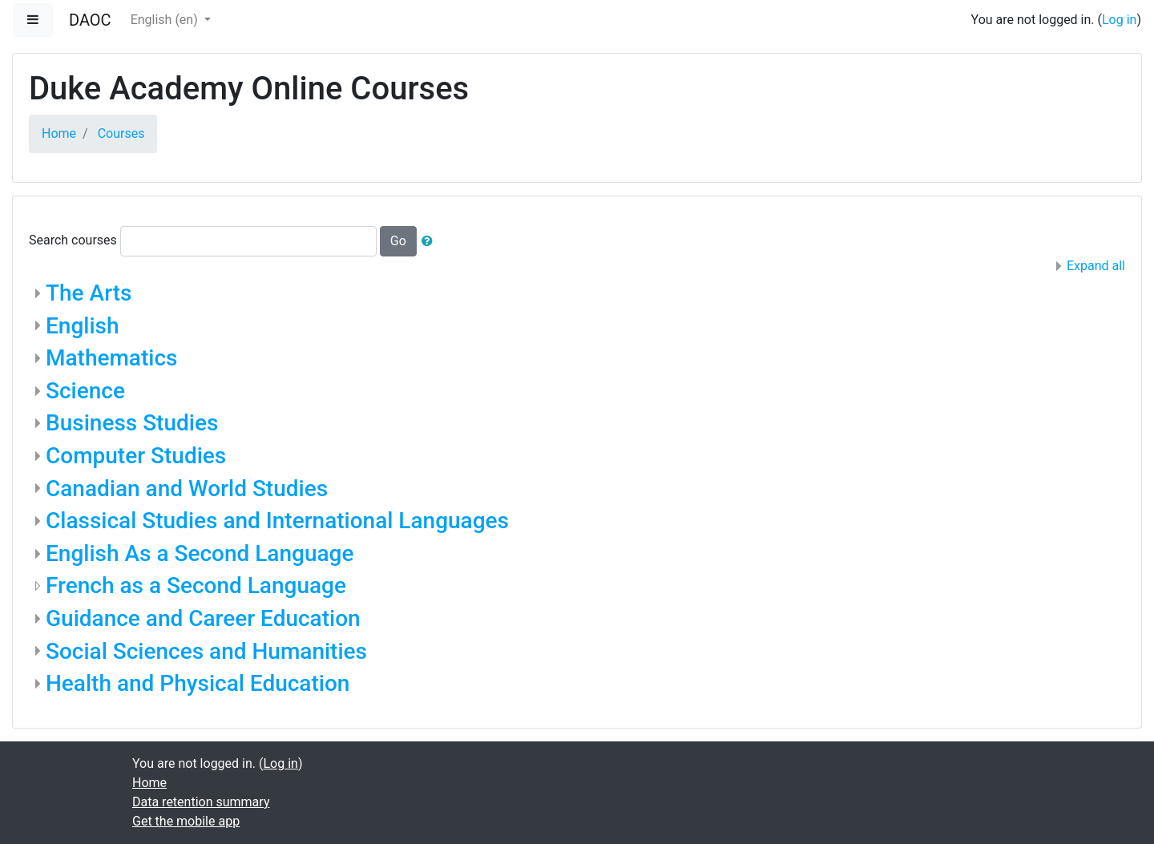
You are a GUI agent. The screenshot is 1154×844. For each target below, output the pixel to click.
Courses (121, 133)
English (82, 326)
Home (59, 133)
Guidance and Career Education (203, 618)
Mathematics (111, 358)
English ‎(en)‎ (166, 19)
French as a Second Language (196, 585)
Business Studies (132, 423)
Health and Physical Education (197, 683)
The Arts (88, 293)
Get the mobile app (186, 821)
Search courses (73, 240)
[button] (430, 241)
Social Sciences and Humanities (206, 651)
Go (398, 240)
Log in (1119, 19)
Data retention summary (200, 802)
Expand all (1096, 265)
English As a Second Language (199, 553)
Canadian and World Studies (187, 488)
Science (85, 391)
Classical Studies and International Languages (277, 520)
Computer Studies (136, 455)
